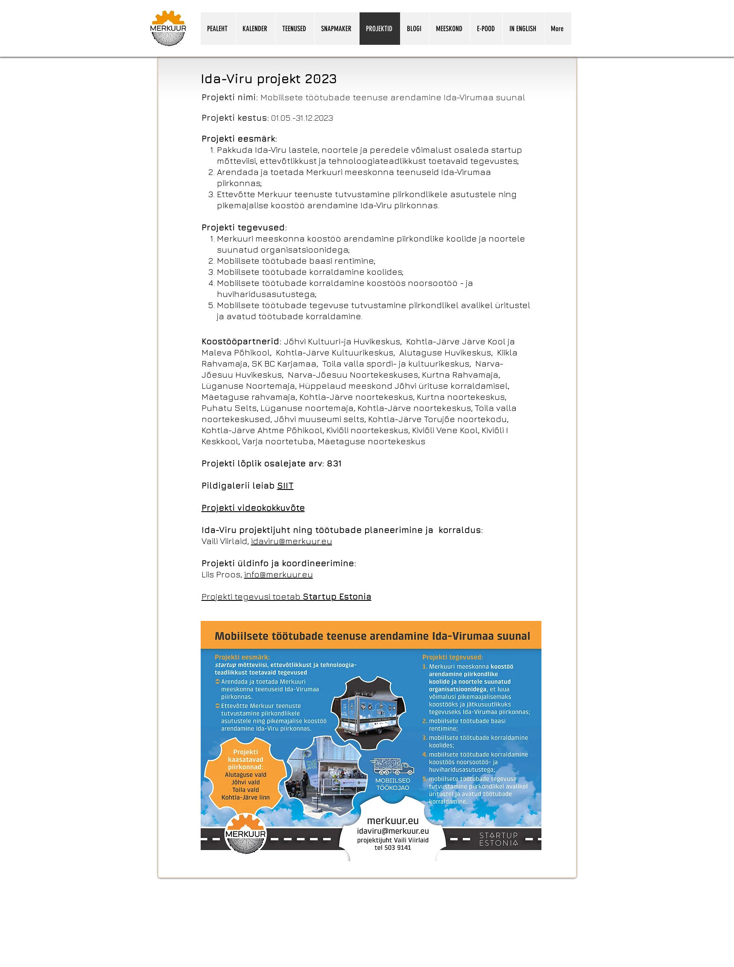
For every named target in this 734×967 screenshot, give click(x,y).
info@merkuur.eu (278, 574)
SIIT (285, 485)
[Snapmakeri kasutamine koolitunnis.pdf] (543, 948)
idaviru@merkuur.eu (291, 541)
